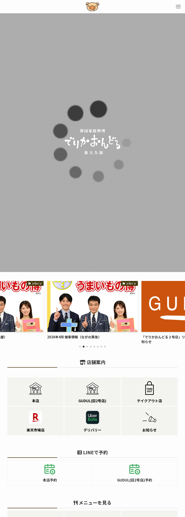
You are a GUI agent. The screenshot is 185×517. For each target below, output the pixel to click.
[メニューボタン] (178, 6)
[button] (80, 346)
